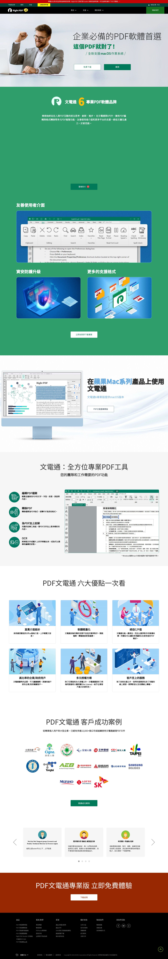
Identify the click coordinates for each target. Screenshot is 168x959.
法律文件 (83, 936)
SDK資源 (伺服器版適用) (63, 930)
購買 (22, 5)
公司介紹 (83, 925)
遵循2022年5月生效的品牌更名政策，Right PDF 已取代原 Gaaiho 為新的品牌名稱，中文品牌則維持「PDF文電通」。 (84, 1)
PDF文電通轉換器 (21, 928)
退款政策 (58, 955)
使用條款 (39, 955)
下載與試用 (11, 5)
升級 (30, 5)
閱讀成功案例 (84, 803)
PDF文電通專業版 (100, 409)
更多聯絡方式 (101, 930)
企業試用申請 (44, 5)
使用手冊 (39, 933)
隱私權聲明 (49, 955)
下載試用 (84, 897)
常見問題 (39, 925)
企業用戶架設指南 (41, 936)
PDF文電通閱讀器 (21, 933)
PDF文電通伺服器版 (22, 930)
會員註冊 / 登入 (155, 5)
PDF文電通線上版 (21, 942)
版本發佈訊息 (60, 936)
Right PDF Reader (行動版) (24, 936)
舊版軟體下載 (60, 933)
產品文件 (58, 928)
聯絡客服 (39, 928)
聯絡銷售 (99, 925)
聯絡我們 (155, 10)
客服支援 (99, 928)
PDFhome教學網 (41, 930)
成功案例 (83, 933)
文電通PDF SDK (21, 939)
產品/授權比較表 (61, 925)
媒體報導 (83, 930)
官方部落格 (83, 928)
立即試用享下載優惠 (84, 334)
